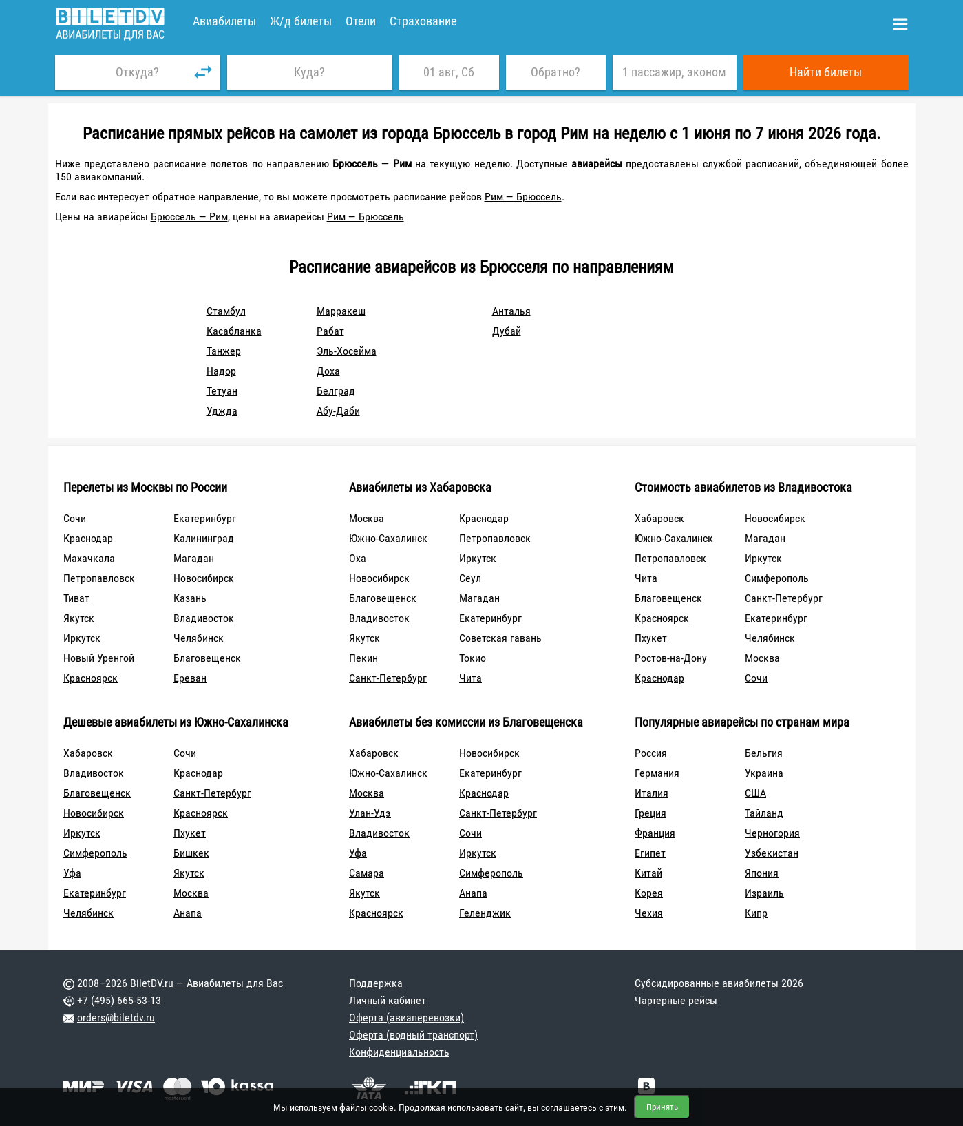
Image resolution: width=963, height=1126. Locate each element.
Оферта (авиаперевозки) (406, 1017)
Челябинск (198, 638)
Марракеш (341, 310)
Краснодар (88, 538)
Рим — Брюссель (523, 196)
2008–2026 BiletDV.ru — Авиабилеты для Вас (180, 983)
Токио (472, 658)
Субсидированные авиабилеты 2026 (719, 983)
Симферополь (777, 578)
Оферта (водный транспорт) (413, 1034)
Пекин (363, 658)
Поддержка (376, 983)
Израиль (764, 892)
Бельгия (764, 753)
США (755, 793)
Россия (651, 753)
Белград (336, 390)
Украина (764, 773)
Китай (648, 872)
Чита (470, 678)
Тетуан (222, 390)
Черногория (772, 833)
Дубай (506, 330)
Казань (190, 598)
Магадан (193, 558)
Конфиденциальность (399, 1052)
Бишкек (191, 852)
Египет (650, 852)
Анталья (511, 310)
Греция (650, 813)
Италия (651, 793)
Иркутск (81, 638)
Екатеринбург (204, 518)
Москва (366, 518)
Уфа (72, 872)
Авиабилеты (224, 21)
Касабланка (234, 330)
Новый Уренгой (98, 658)
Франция (655, 833)
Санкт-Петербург (388, 678)
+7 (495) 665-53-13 (119, 1000)
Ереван (190, 678)
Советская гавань (500, 638)
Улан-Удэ (370, 813)
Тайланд (764, 813)
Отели (361, 21)
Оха (357, 558)
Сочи (74, 518)
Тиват (76, 598)
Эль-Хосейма (347, 350)
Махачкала (89, 558)
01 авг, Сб (448, 72)
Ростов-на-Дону (671, 658)
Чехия (649, 912)
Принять (662, 1107)
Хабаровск (659, 518)
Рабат (330, 330)
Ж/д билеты (301, 21)
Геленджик (485, 912)
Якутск (78, 618)
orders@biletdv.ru (116, 1017)
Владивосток (203, 618)
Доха (328, 370)
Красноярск (90, 678)
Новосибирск (203, 578)
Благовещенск (207, 658)
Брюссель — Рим (189, 216)
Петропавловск (99, 578)
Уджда (222, 410)
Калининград (203, 538)
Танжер (224, 350)
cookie (381, 1107)
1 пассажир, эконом (674, 72)
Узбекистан (771, 852)
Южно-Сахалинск (388, 538)
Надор (221, 370)
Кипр (756, 912)
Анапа (187, 912)
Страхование (423, 21)
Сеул (470, 578)
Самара (366, 872)
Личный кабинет (387, 1000)
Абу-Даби (338, 410)
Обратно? (555, 72)
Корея (649, 892)
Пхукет (651, 638)
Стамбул (226, 310)
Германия (657, 773)
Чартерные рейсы (676, 1000)
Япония (762, 872)
